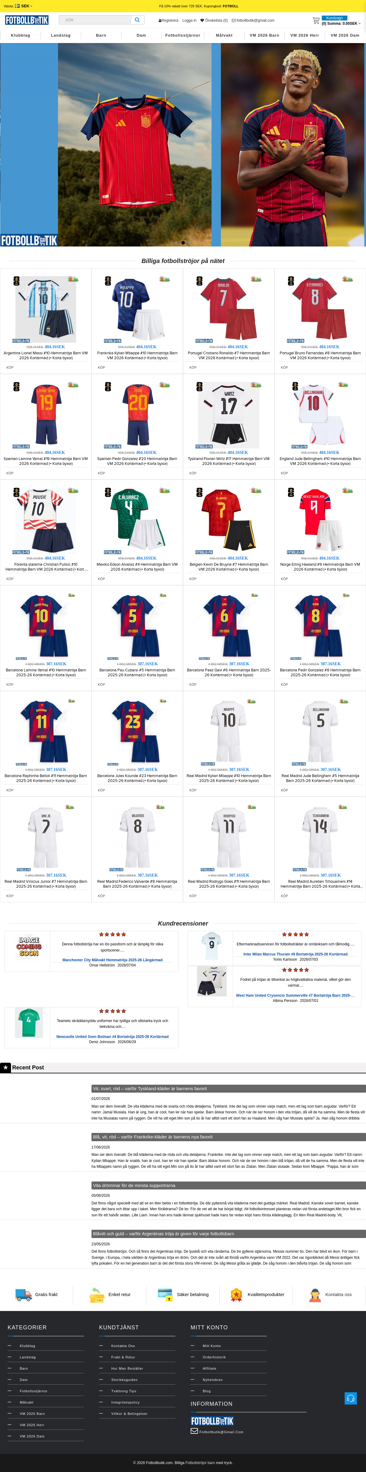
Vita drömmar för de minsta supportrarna (134, 1185)
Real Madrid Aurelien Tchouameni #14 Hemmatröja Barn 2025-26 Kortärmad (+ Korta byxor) (320, 886)
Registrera (168, 20)
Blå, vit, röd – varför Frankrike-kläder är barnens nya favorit (153, 1136)
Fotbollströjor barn (200, 1463)
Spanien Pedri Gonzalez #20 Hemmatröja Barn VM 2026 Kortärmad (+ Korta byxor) (137, 461)
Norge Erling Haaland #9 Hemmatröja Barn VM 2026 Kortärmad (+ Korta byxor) (320, 567)
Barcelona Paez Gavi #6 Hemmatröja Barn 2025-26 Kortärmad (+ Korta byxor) (229, 673)
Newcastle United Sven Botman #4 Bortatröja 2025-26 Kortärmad (112, 1037)
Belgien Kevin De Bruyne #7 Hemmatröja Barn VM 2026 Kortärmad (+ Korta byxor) (229, 567)
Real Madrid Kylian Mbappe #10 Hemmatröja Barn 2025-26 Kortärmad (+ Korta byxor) (229, 778)
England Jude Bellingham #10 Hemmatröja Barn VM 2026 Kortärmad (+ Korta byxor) (320, 461)
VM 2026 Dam (345, 35)
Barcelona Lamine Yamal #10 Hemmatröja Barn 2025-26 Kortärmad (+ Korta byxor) (46, 673)
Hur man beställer (127, 1368)
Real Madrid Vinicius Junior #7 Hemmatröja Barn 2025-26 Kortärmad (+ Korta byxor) (46, 884)
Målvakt (224, 35)
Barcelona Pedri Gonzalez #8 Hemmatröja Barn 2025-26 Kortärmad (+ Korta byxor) (320, 673)
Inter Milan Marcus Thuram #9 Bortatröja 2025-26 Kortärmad (295, 954)
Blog (207, 1391)
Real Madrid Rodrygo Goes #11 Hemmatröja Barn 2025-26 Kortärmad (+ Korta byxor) (229, 884)
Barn (101, 35)
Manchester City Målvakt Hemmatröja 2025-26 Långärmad (113, 960)
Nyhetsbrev (213, 1380)
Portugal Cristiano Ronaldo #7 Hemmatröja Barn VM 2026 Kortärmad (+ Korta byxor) (229, 355)
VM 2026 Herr (304, 35)
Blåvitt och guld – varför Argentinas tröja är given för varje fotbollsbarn (163, 1233)
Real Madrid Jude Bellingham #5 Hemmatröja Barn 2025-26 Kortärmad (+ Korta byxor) (320, 778)
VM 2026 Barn (264, 35)
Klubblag (20, 35)
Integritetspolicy (125, 1402)
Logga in (189, 20)
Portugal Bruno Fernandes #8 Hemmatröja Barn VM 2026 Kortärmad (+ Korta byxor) (320, 355)
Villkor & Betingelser (129, 1413)
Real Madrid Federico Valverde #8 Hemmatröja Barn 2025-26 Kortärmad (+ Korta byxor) (137, 884)
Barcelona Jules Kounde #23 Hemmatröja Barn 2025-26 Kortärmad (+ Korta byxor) (137, 778)
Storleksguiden (124, 1380)
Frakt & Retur (123, 1357)
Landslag (61, 35)
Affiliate (210, 1368)
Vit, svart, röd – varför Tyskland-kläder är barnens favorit (150, 1088)
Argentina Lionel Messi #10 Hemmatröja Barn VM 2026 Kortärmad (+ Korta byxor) (46, 355)
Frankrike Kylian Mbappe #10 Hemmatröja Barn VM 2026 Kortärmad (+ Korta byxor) (137, 355)
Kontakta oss (338, 1294)
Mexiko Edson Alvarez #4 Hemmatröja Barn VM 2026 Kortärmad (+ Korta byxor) (137, 567)
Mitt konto (212, 1346)
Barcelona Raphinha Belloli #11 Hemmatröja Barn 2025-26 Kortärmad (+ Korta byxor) (46, 778)
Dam (141, 35)
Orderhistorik (214, 1357)
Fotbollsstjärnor (182, 35)
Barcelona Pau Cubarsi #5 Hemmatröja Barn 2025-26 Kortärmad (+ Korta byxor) (137, 673)
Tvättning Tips (123, 1391)
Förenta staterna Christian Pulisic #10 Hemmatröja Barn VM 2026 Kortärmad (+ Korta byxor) (45, 569)
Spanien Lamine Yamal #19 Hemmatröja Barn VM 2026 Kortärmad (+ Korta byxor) (46, 461)
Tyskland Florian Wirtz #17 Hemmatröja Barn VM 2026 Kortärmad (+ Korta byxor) (229, 461)
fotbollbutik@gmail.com (253, 20)
